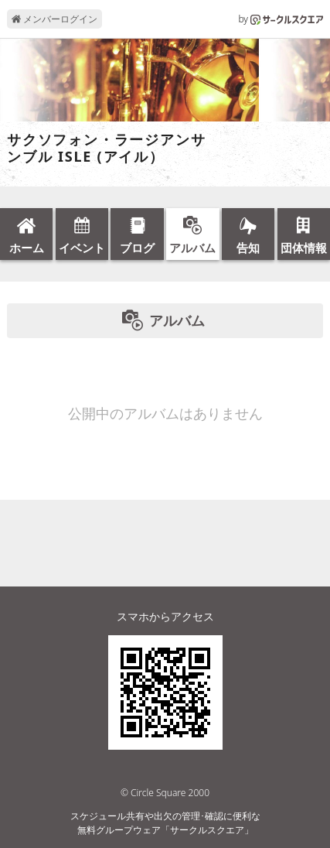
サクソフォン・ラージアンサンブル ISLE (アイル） (106, 148)
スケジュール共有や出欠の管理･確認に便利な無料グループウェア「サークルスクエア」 (165, 822)
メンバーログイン (54, 19)
